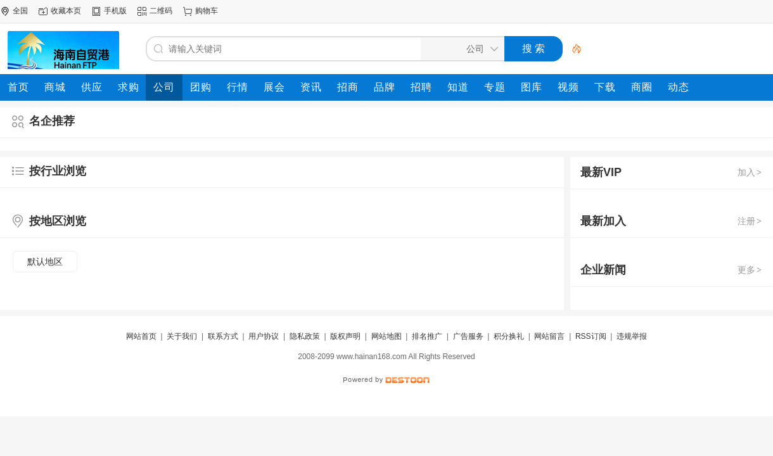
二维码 (161, 10)
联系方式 (223, 336)
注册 (750, 221)
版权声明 (345, 336)
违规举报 (631, 336)
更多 (750, 270)
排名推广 (427, 336)
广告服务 (468, 336)
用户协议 (263, 336)
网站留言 (549, 336)
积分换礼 (509, 336)
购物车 (206, 10)
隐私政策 (305, 336)
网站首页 (141, 336)
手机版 (115, 10)
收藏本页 (66, 10)
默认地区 (45, 261)
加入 (750, 172)
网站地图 (386, 336)
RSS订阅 (590, 336)
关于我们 (182, 336)
